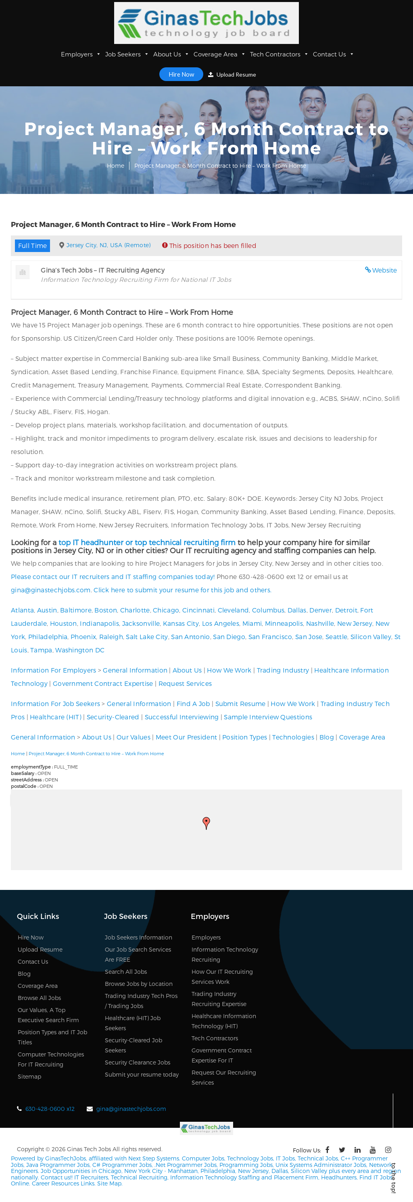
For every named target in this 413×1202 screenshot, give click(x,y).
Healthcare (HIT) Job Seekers (133, 1023)
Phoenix (83, 636)
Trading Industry (283, 670)
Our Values (133, 737)
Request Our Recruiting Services (224, 1077)
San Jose (308, 636)
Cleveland (233, 610)
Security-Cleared (113, 717)
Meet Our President (186, 737)
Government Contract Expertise (103, 683)
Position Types (244, 737)
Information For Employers (53, 670)
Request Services (185, 683)
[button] (206, 823)
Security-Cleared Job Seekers (133, 1045)
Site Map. (110, 1182)
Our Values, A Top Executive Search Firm (48, 1014)
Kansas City (181, 623)
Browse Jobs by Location (139, 983)
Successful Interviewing (182, 717)
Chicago (166, 610)
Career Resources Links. (63, 1182)
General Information (135, 670)
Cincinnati (198, 610)
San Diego (229, 636)
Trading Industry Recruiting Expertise (219, 998)
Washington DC (79, 650)
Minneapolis (284, 623)
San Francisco (270, 636)
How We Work (229, 670)
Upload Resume (232, 74)
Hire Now (181, 74)
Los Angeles (220, 623)
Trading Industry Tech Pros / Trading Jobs (141, 1000)
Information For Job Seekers (55, 703)
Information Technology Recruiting (225, 954)
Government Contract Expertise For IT (222, 1055)
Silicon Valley (370, 636)
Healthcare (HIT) (55, 717)
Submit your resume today (142, 1074)
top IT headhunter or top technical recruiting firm (147, 542)
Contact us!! (56, 1176)
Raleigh (111, 636)
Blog (326, 737)
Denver (320, 610)
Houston (63, 623)
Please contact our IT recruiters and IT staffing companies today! (113, 576)
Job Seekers (127, 54)
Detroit (346, 610)
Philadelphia (48, 636)
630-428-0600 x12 (50, 1108)
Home (115, 165)
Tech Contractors (279, 54)
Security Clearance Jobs (137, 1062)
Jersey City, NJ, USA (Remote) (109, 245)
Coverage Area (220, 54)
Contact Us (334, 54)
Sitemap (29, 1076)
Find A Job (193, 703)
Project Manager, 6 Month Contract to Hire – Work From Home (96, 753)
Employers (81, 54)
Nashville (320, 623)
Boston (105, 610)
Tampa (41, 650)
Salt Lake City (147, 636)
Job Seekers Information (138, 937)
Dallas (297, 610)
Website (384, 270)
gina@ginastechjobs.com (51, 590)
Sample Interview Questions (268, 717)
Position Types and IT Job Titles (52, 1037)
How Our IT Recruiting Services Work (222, 976)
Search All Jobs (126, 971)
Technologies (293, 737)
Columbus (268, 610)
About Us (171, 54)
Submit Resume (240, 703)
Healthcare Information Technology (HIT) (224, 1020)
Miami (252, 623)
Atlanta (22, 610)
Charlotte (135, 610)
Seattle (336, 636)
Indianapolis (99, 623)
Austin (47, 610)
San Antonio (190, 636)
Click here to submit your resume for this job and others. (182, 590)
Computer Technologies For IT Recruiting (51, 1059)
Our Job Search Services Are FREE (138, 954)
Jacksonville (141, 623)
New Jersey (354, 623)
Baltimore (76, 610)
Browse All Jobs (39, 997)
